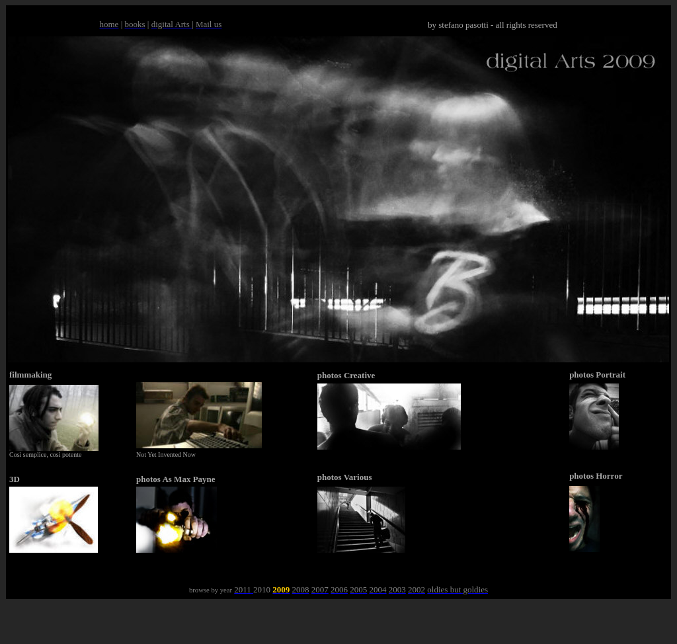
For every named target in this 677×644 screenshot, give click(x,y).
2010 (261, 589)
